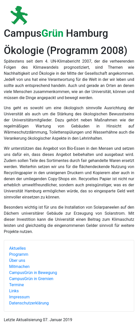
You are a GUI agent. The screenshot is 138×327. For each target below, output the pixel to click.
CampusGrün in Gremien (31, 278)
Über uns (17, 260)
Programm (18, 254)
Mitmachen (19, 266)
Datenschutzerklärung (29, 303)
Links (14, 290)
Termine (16, 284)
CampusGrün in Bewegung (33, 272)
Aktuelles (17, 248)
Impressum (19, 297)
